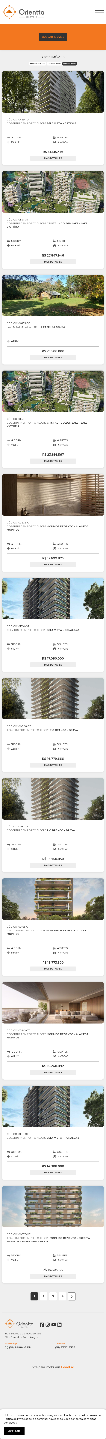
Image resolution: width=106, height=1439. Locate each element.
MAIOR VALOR (69, 64)
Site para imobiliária (53, 1367)
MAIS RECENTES (37, 64)
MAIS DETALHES (53, 158)
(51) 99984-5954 (28, 1345)
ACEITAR (14, 1431)
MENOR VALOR (54, 64)
